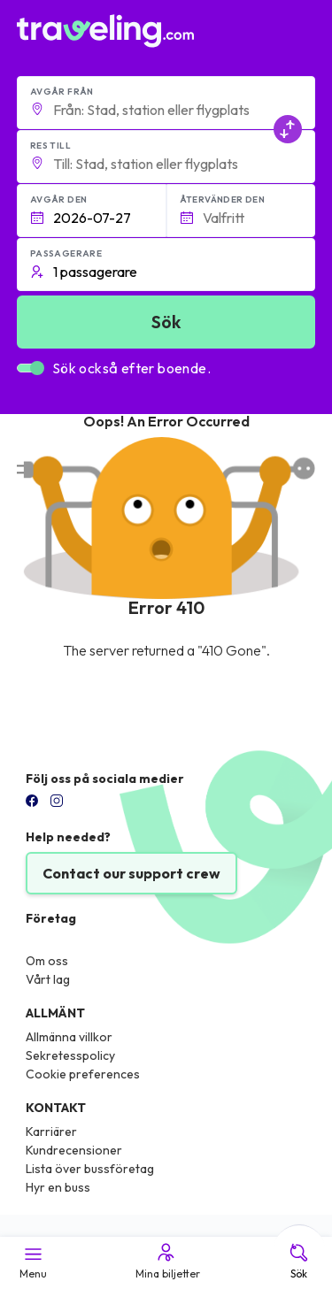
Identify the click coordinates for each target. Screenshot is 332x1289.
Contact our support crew (131, 873)
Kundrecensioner (74, 1150)
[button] (166, 102)
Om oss (47, 961)
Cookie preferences (83, 1074)
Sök (299, 1260)
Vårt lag (48, 979)
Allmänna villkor (69, 1037)
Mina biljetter (166, 1260)
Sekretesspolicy (70, 1055)
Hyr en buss (58, 1187)
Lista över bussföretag (90, 1169)
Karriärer (51, 1131)
